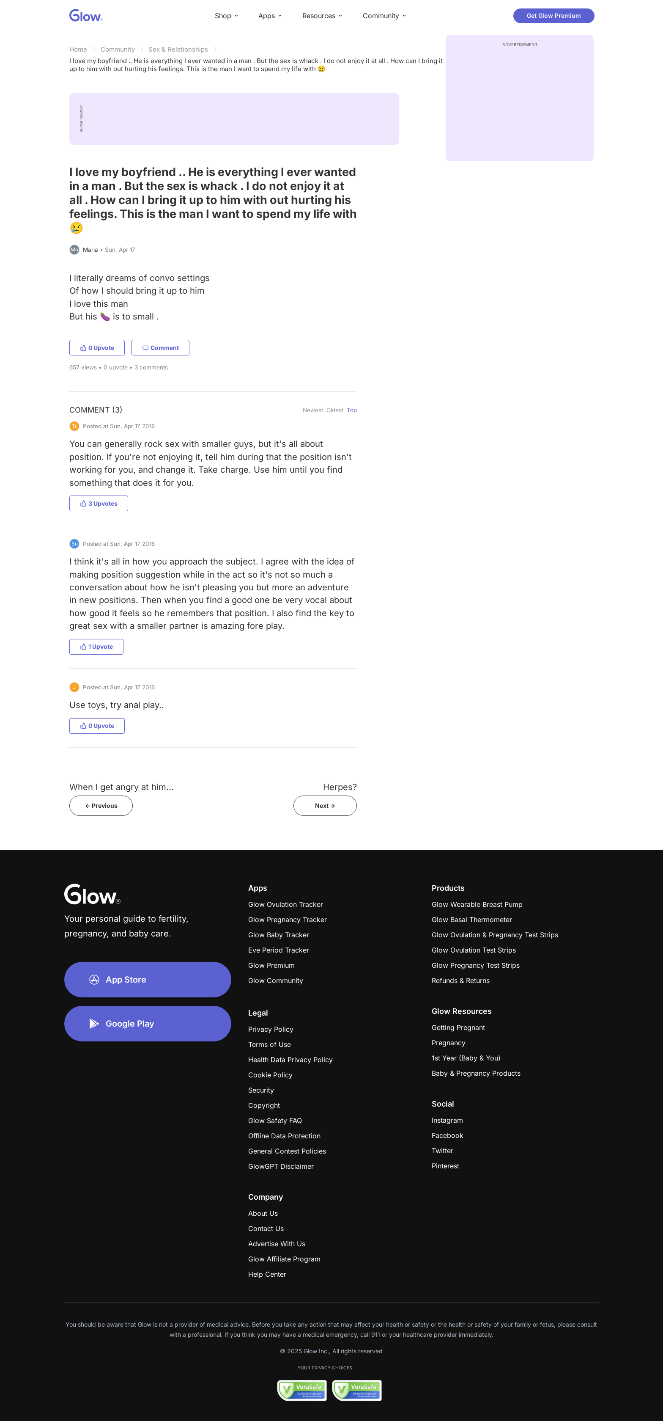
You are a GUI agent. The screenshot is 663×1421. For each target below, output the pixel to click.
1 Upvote (96, 646)
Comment (160, 347)
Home (78, 49)
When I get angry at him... (121, 787)
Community (118, 49)
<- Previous (101, 805)
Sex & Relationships (178, 49)
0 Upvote (97, 347)
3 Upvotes (99, 503)
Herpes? (340, 787)
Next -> (325, 805)
